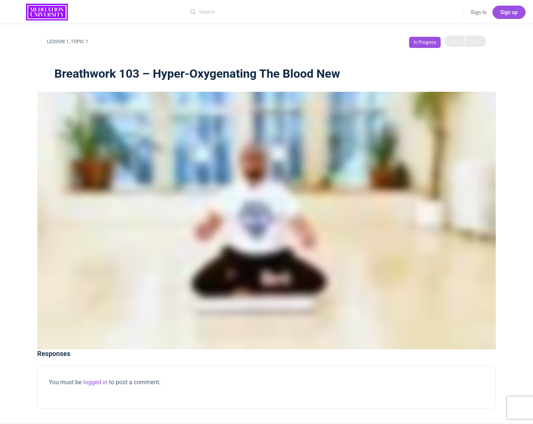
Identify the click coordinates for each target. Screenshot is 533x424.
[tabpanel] (266, 220)
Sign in (478, 12)
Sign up (509, 12)
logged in (95, 382)
